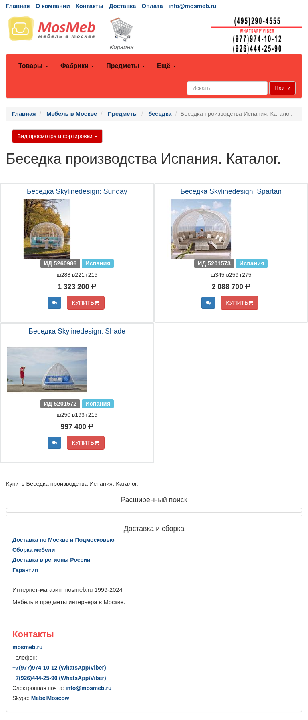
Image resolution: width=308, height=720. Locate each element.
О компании (53, 6)
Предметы (125, 65)
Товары (33, 65)
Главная (18, 6)
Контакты (89, 6)
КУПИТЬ (85, 303)
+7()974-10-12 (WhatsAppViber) (59, 667)
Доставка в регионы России (51, 560)
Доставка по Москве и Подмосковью (63, 540)
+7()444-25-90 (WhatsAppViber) (59, 678)
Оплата (152, 6)
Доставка (122, 6)
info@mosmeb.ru (193, 6)
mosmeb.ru (27, 647)
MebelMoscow (50, 698)
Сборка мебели (33, 550)
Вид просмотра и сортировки (57, 136)
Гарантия (25, 570)
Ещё (166, 65)
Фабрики (77, 65)
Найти (282, 88)
